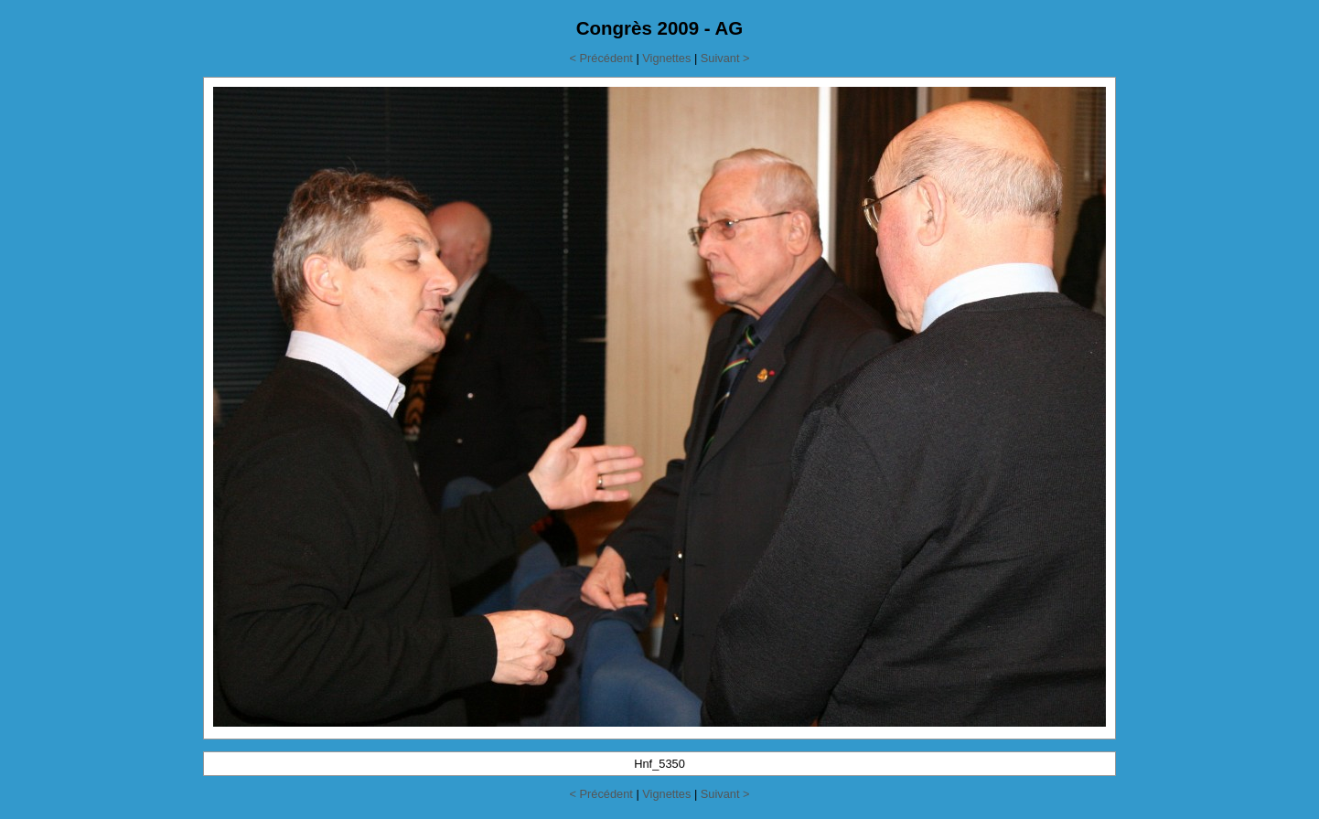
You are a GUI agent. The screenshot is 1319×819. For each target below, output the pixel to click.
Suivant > (725, 58)
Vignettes (666, 58)
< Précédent (600, 58)
